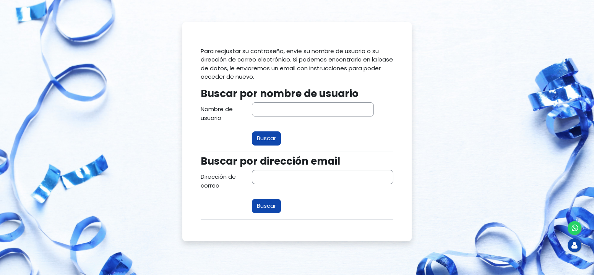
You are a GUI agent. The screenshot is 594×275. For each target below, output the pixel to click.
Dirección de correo (218, 181)
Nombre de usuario (217, 113)
